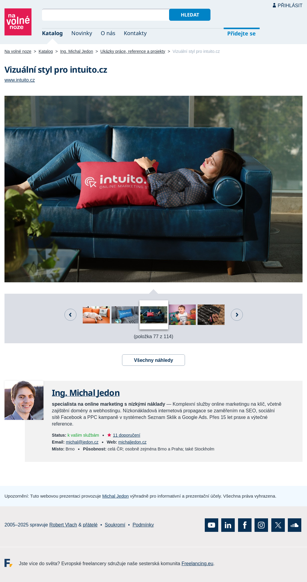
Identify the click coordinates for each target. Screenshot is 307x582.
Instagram (261, 525)
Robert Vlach (63, 524)
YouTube (211, 525)
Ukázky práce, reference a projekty (132, 51)
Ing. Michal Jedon (76, 51)
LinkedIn (228, 525)
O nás (108, 33)
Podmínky (143, 524)
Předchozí (70, 315)
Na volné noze (17, 51)
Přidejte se (241, 33)
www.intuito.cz (19, 80)
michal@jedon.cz (82, 442)
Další (237, 315)
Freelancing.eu (11, 563)
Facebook (245, 525)
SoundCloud (294, 525)
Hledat (190, 14)
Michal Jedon (115, 496)
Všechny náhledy (153, 360)
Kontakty (135, 33)
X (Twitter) (278, 525)
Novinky (81, 33)
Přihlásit (290, 5)
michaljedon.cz (132, 442)
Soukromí (115, 524)
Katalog (52, 33)
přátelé (90, 524)
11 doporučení (126, 435)
